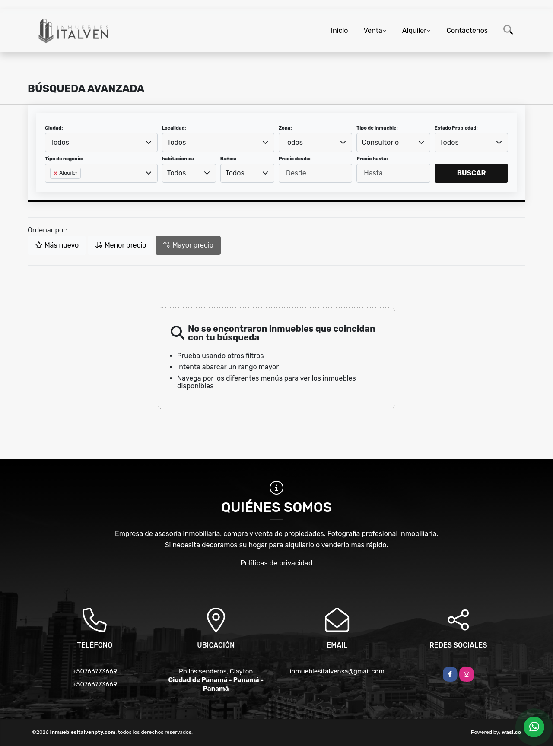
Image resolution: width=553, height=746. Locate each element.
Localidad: (174, 128)
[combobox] (101, 142)
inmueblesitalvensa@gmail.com (337, 671)
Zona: (285, 128)
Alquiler (414, 30)
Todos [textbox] (59, 142)
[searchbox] (52, 187)
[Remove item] (56, 173)
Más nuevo (57, 245)
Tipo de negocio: (64, 159)
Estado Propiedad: (456, 128)
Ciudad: (54, 128)
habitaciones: (178, 159)
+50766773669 (94, 671)
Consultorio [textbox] (380, 142)
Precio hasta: (372, 159)
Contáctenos (467, 30)
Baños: (228, 159)
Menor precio (120, 245)
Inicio (339, 30)
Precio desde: (295, 159)
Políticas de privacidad (277, 563)
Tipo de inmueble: (376, 128)
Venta (372, 30)
